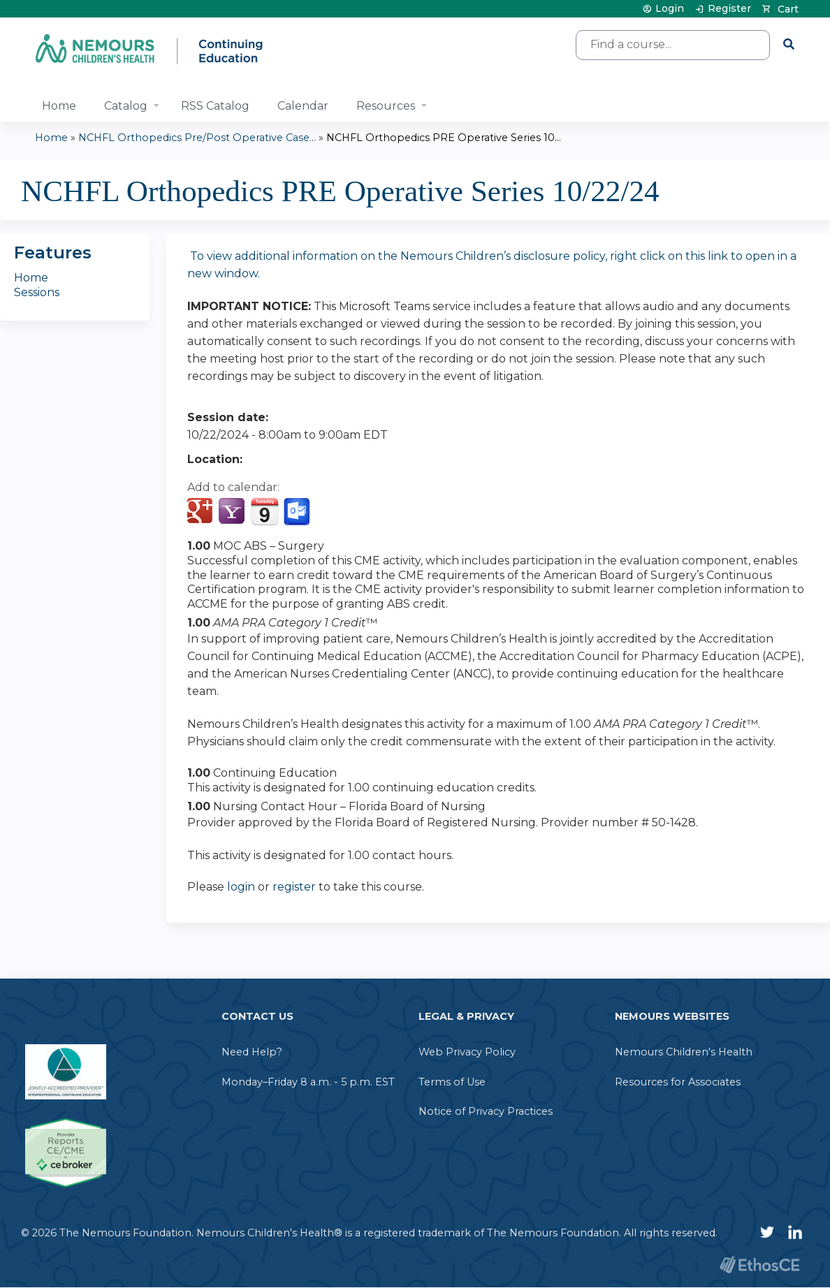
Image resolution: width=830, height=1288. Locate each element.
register (294, 886)
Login (669, 8)
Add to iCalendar (264, 511)
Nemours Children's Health (683, 1052)
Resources (385, 105)
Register (729, 8)
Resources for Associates (678, 1082)
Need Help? (251, 1052)
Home (59, 105)
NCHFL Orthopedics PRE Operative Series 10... (443, 137)
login (241, 886)
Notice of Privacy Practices (485, 1111)
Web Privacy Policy (467, 1052)
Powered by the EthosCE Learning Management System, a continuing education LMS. (759, 1264)
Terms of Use (452, 1082)
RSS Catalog (215, 105)
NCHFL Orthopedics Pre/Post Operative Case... (197, 137)
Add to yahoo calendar (233, 512)
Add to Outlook (298, 512)
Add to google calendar (201, 512)
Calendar (302, 105)
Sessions (36, 292)
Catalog (125, 105)
